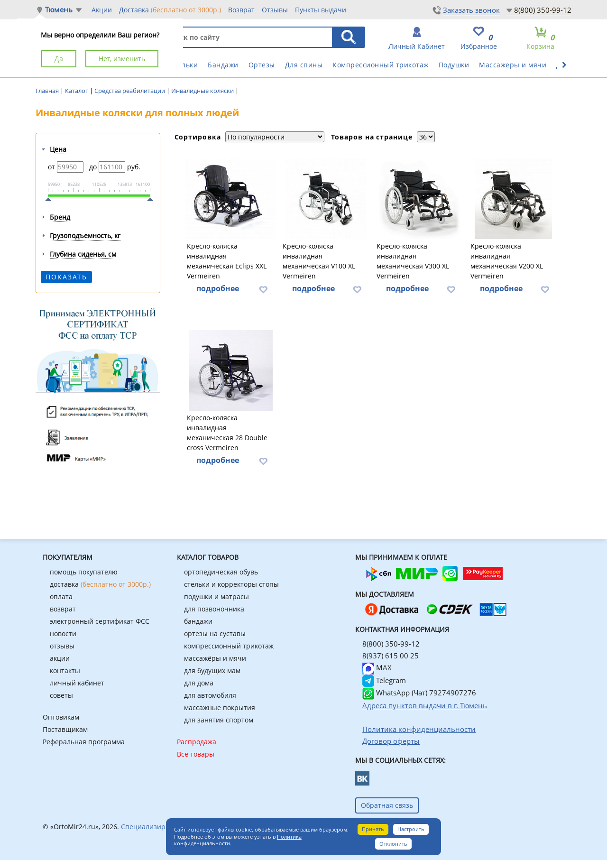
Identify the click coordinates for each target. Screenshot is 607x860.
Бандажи (223, 64)
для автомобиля (210, 695)
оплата (61, 596)
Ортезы (261, 64)
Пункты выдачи (320, 9)
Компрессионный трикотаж (380, 64)
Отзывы (275, 9)
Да (59, 58)
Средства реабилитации (130, 90)
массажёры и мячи (215, 658)
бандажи (198, 621)
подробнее (217, 288)
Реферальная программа (84, 741)
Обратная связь (387, 805)
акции (60, 658)
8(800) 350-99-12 (542, 10)
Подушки (454, 64)
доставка (100, 584)
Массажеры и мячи (512, 64)
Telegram (384, 680)
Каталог (77, 90)
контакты (65, 670)
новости (63, 633)
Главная (48, 90)
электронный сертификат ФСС (99, 621)
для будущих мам (212, 670)
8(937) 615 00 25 (390, 655)
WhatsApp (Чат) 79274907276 (419, 692)
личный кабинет (77, 682)
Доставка (170, 9)
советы (61, 695)
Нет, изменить (122, 58)
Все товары (195, 753)
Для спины (304, 64)
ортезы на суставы (215, 633)
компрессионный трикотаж (229, 645)
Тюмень (59, 9)
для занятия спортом (218, 719)
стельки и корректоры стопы (231, 584)
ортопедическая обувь (221, 571)
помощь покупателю (84, 571)
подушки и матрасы (216, 596)
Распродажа (196, 741)
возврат (63, 608)
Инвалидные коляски (203, 90)
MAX (377, 667)
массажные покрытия (219, 707)
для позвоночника (214, 608)
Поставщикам (65, 729)
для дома (198, 682)
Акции (102, 9)
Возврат (241, 9)
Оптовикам (61, 716)
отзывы (62, 645)
